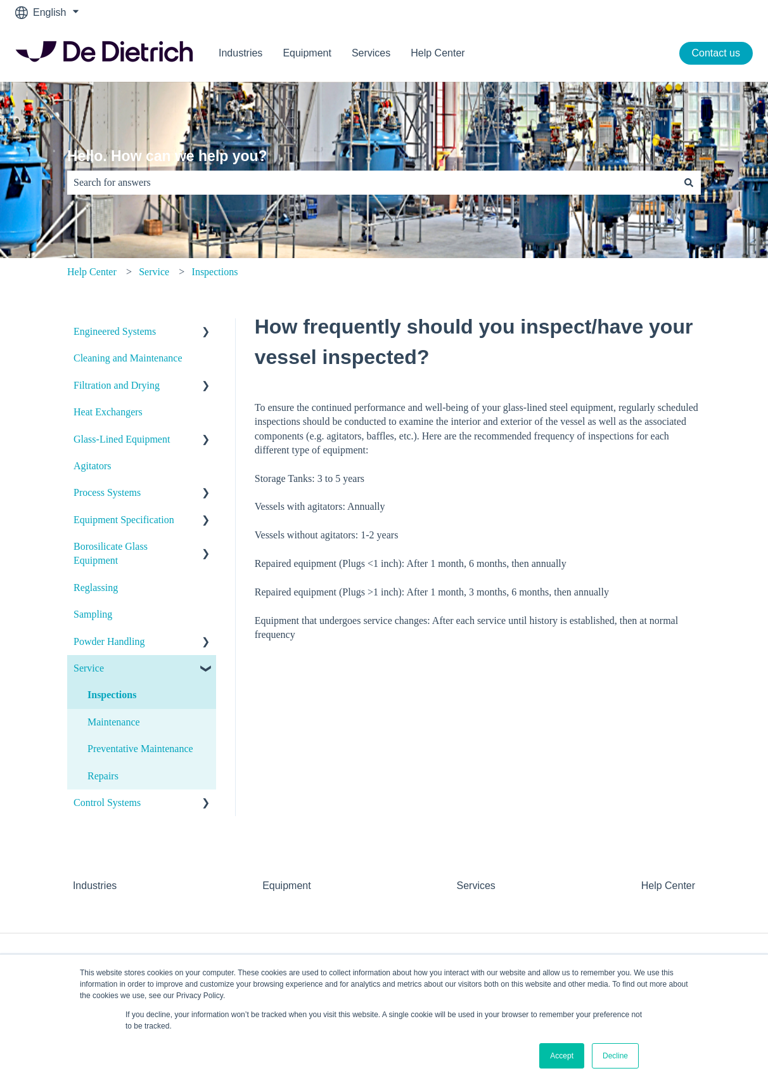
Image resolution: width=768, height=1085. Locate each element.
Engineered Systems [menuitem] (115, 331)
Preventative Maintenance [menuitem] (140, 748)
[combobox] (372, 183)
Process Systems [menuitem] (107, 492)
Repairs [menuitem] (102, 775)
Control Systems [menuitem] (107, 802)
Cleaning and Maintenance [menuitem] (128, 358)
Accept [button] (561, 1055)
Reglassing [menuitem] (96, 587)
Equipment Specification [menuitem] (124, 519)
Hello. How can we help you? (167, 156)
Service (154, 271)
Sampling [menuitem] (93, 614)
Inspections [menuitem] (111, 694)
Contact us (716, 53)
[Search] (689, 183)
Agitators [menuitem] (93, 465)
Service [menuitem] (89, 668)
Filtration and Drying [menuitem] (117, 385)
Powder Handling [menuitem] (109, 641)
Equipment (307, 53)
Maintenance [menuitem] (113, 722)
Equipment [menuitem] (286, 885)
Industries (240, 53)
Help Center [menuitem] (668, 885)
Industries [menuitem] (95, 885)
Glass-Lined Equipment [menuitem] (122, 439)
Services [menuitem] (475, 885)
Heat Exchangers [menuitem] (108, 411)
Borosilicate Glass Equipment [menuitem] (111, 553)
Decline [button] (615, 1055)
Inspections (215, 271)
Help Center (437, 53)
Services (371, 53)
